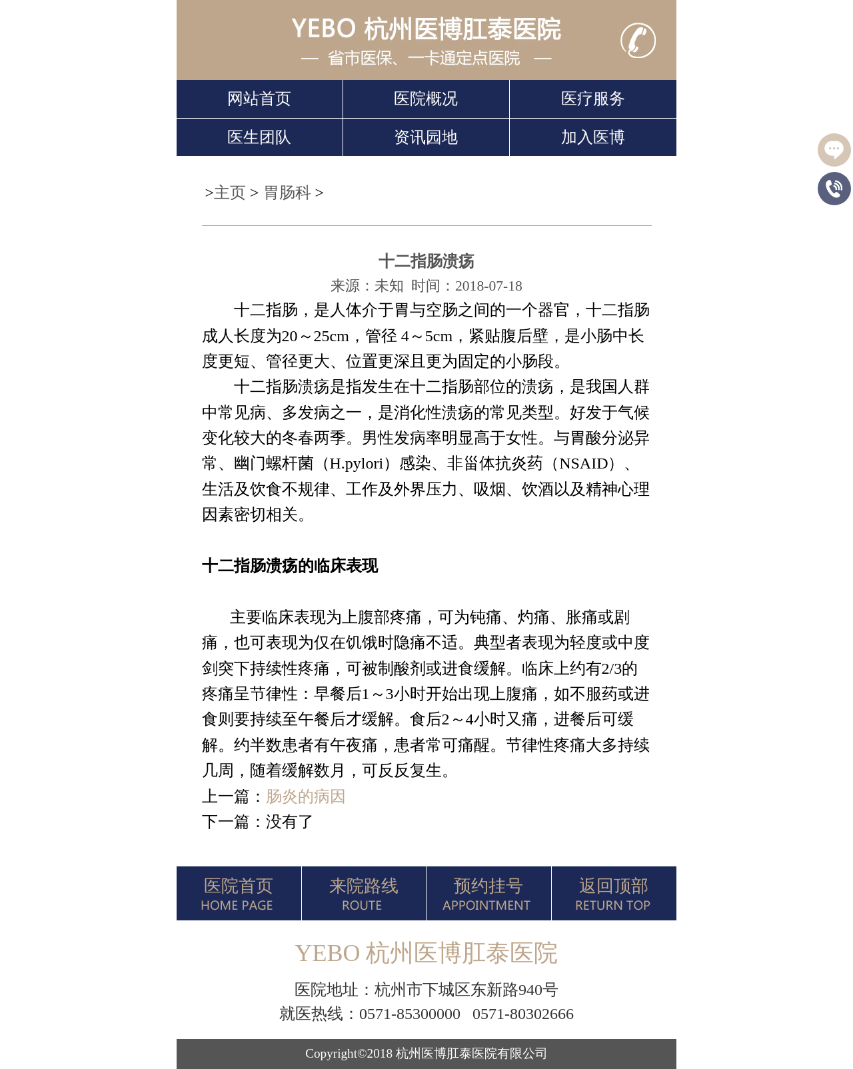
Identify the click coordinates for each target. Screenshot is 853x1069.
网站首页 (259, 98)
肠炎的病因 (306, 796)
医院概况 (426, 98)
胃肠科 (287, 192)
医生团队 (259, 137)
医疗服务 (593, 98)
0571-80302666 (523, 1013)
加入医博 (593, 137)
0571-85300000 (409, 1013)
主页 (230, 192)
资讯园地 (426, 137)
